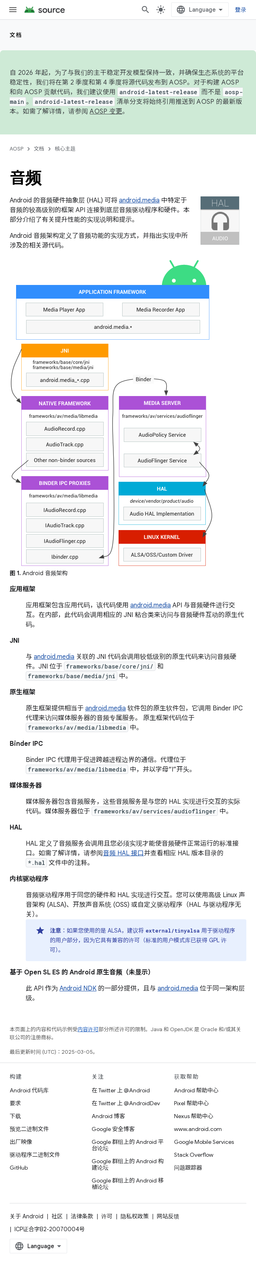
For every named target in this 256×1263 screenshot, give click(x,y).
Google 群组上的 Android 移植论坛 (128, 1184)
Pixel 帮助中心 (191, 1103)
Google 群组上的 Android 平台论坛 (128, 1145)
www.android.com (198, 1129)
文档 (16, 35)
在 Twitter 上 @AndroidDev (126, 1103)
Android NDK (77, 988)
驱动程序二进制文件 (35, 1154)
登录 (241, 9)
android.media (139, 200)
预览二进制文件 (29, 1129)
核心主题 (65, 148)
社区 (57, 1216)
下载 (15, 1116)
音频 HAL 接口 (123, 853)
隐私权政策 (135, 1216)
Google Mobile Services (204, 1141)
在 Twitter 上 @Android (121, 1090)
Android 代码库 (29, 1090)
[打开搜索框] (145, 9)
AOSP (16, 148)
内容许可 (88, 1029)
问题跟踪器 (188, 1167)
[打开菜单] (13, 9)
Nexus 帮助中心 (193, 1116)
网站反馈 (168, 1216)
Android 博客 (108, 1116)
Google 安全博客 (113, 1129)
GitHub (19, 1167)
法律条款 (82, 1216)
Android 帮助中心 (196, 1090)
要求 (15, 1103)
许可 (107, 1216)
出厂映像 (21, 1141)
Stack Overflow (193, 1154)
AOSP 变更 (106, 111)
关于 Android (26, 1216)
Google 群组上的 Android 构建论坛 (128, 1164)
